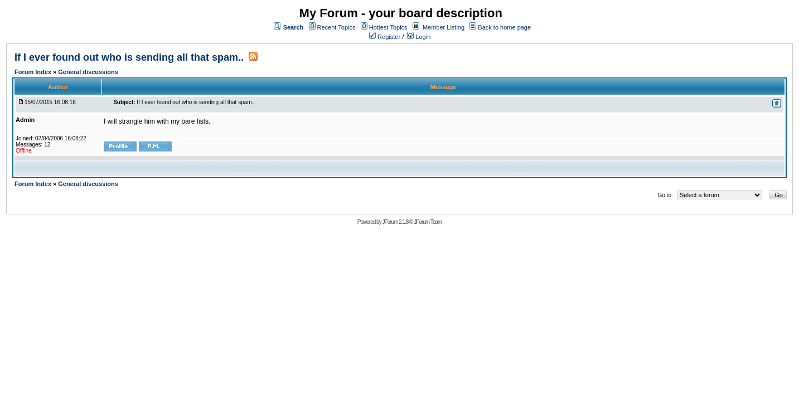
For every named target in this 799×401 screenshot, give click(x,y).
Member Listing (443, 27)
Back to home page (504, 27)
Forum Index (33, 72)
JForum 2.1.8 (395, 222)
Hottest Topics (388, 27)
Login (418, 36)
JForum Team (428, 222)
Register (384, 36)
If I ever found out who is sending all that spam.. (129, 57)
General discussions (88, 72)
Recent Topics (336, 27)
